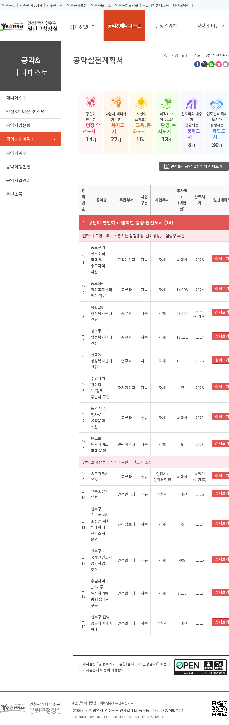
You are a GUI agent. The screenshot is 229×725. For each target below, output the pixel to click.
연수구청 (8, 5)
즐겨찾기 (218, 64)
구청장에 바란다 (208, 25)
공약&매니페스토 (124, 25)
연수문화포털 (77, 5)
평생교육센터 (183, 5)
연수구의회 (54, 5)
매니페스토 (16, 97)
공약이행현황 (18, 166)
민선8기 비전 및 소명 (25, 111)
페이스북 (197, 64)
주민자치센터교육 (155, 5)
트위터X (204, 64)
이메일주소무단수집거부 (117, 702)
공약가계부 (16, 153)
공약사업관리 (18, 180)
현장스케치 (166, 25)
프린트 (226, 64)
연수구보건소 (101, 5)
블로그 (211, 64)
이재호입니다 (83, 27)
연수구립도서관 (126, 5)
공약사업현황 (18, 125)
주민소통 (14, 194)
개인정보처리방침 (84, 702)
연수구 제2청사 (30, 5)
